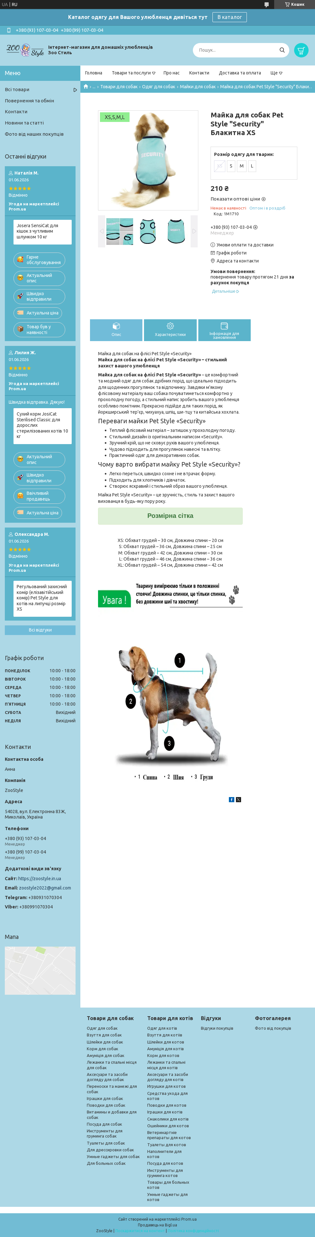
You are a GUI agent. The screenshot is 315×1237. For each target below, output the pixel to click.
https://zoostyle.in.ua (39, 878)
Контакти (199, 72)
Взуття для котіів (164, 1035)
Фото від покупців (273, 1028)
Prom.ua (189, 1219)
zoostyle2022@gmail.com (45, 887)
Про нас (172, 72)
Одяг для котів (162, 1028)
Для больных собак (106, 1163)
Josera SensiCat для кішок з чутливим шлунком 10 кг (37, 231)
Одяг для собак (158, 86)
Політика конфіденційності (193, 1231)
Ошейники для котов (168, 1125)
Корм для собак (102, 1048)
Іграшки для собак (105, 1098)
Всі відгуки (40, 629)
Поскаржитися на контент (140, 1231)
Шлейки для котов (165, 1042)
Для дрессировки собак (110, 1149)
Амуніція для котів (165, 1048)
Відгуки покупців (217, 1028)
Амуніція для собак (105, 1055)
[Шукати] (282, 50)
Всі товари (17, 89)
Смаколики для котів (168, 1119)
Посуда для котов (165, 1163)
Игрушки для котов (166, 1086)
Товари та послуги (131, 72)
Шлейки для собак (105, 1042)
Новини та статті (24, 122)
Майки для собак (198, 86)
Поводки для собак (106, 1105)
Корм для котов (163, 1055)
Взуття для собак (104, 1035)
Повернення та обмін (29, 100)
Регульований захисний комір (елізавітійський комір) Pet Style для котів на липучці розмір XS (42, 598)
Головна (93, 72)
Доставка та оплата (240, 72)
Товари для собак (119, 86)
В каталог (230, 17)
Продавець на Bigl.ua (157, 1225)
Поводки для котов (166, 1105)
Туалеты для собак (106, 1143)
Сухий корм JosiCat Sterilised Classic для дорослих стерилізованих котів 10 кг (42, 425)
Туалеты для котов (166, 1144)
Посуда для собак (104, 1124)
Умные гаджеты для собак (113, 1156)
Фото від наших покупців (34, 134)
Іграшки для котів (165, 1112)
